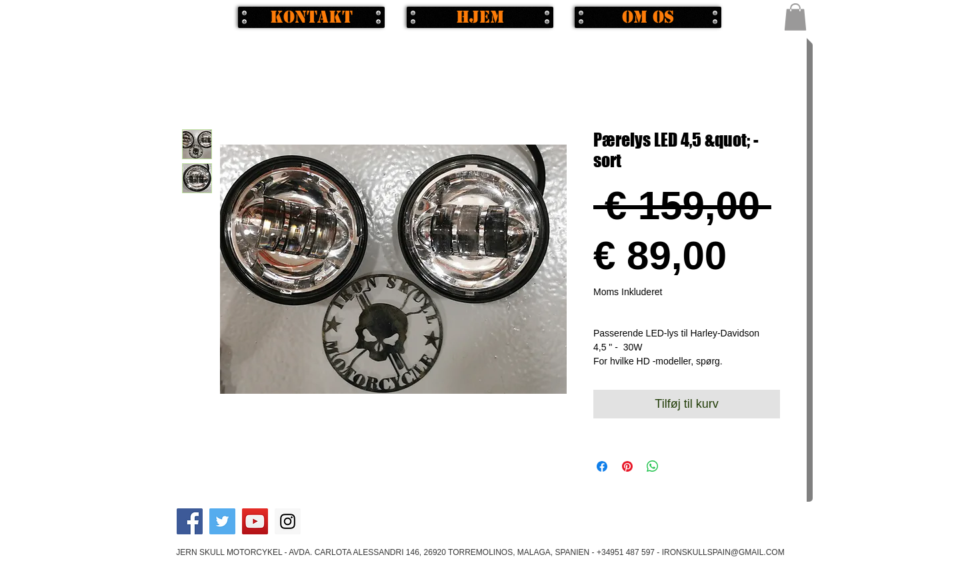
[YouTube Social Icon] (255, 521)
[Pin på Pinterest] (627, 466)
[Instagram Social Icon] (288, 521)
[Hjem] (480, 17)
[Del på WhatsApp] (653, 466)
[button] (795, 17)
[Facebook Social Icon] (190, 521)
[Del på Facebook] (602, 466)
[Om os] (648, 17)
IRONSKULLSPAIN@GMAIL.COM (723, 552)
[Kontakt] (311, 17)
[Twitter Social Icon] (222, 521)
